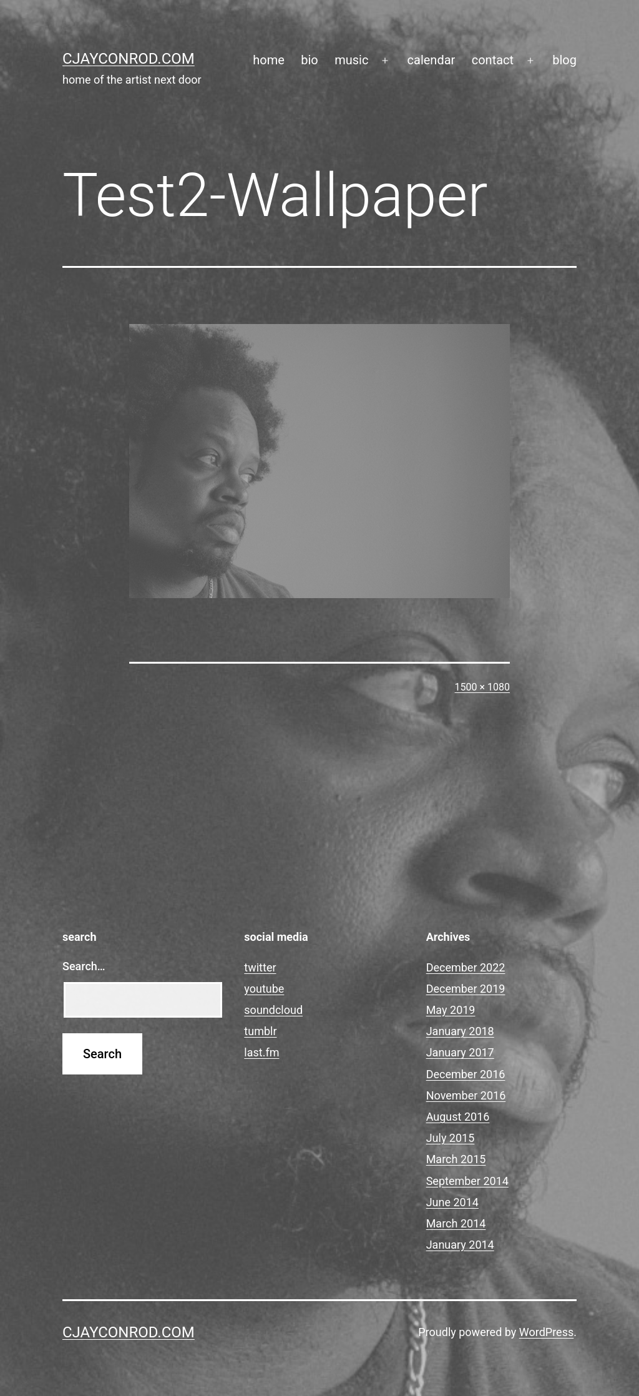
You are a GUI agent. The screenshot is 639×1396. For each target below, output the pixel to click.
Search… (83, 966)
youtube (264, 988)
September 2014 (467, 1180)
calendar (431, 59)
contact (493, 59)
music (351, 59)
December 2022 (465, 967)
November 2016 (466, 1095)
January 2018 (460, 1031)
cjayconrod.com (128, 58)
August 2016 (458, 1116)
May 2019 (451, 1009)
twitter (260, 967)
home (269, 59)
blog (564, 59)
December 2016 (465, 1074)
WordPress (546, 1332)
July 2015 (450, 1137)
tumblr (260, 1031)
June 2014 (452, 1202)
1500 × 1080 (482, 687)
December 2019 (465, 988)
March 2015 (456, 1159)
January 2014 (460, 1244)
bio (309, 59)
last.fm (261, 1052)
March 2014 (456, 1223)
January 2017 (460, 1052)
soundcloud (273, 1009)
